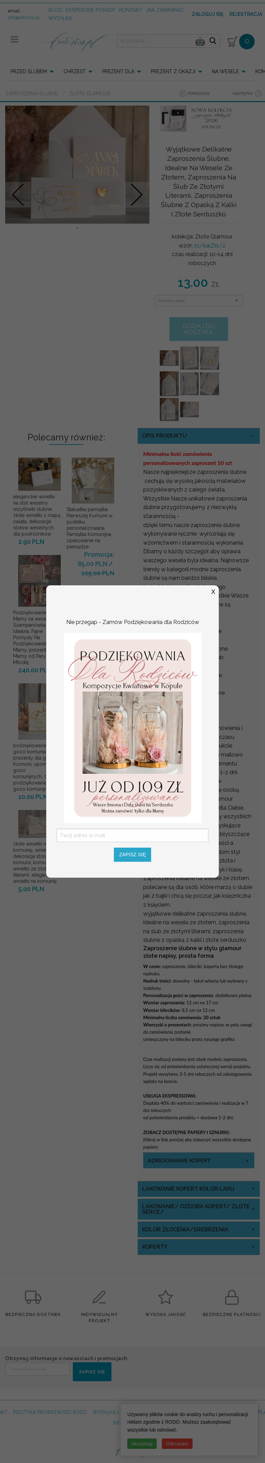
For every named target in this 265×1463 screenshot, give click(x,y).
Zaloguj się (207, 14)
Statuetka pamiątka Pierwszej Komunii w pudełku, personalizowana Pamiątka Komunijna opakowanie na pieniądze (89, 528)
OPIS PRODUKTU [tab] (164, 435)
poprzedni (199, 93)
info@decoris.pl (24, 17)
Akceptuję (142, 1443)
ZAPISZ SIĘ (92, 1371)
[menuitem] (34, 71)
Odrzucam (177, 1443)
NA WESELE (225, 71)
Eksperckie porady (91, 10)
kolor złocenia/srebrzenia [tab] (185, 1229)
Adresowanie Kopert (179, 1160)
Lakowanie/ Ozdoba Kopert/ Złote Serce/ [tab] (196, 1209)
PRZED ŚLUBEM (29, 71)
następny (243, 93)
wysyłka (60, 18)
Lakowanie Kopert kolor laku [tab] (188, 1189)
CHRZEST (74, 71)
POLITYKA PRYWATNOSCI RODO (50, 1412)
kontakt (130, 10)
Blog (55, 10)
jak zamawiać (165, 10)
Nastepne (137, 194)
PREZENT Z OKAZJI (173, 71)
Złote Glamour (89, 93)
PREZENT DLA (118, 71)
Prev (18, 194)
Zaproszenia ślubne (31, 93)
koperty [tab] (154, 1246)
